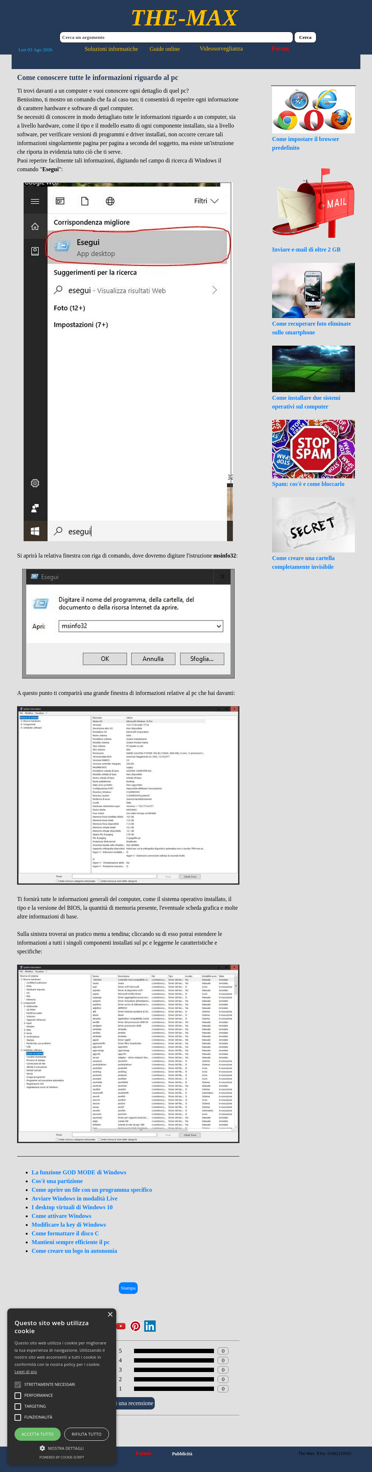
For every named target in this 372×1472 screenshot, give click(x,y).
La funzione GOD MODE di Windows (79, 1172)
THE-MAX (184, 18)
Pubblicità (182, 1453)
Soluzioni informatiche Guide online (132, 49)
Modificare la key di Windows (69, 1225)
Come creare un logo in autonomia (74, 1251)
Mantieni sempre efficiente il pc (71, 1242)
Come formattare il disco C (65, 1233)
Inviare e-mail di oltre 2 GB (306, 249)
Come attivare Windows (61, 1216)
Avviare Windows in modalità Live (74, 1198)
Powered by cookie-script (62, 1457)
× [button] (110, 1315)
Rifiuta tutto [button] (86, 1434)
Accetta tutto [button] (37, 1434)
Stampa (128, 1288)
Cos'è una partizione (57, 1181)
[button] (62, 1447)
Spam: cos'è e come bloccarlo (308, 484)
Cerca (305, 37)
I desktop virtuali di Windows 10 (72, 1207)
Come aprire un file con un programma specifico (92, 1190)
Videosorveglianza (221, 48)
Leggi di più (26, 1371)
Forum (280, 48)
